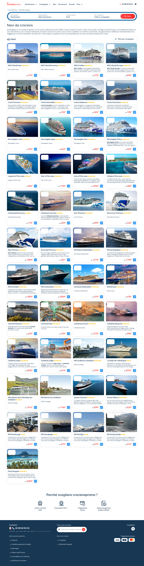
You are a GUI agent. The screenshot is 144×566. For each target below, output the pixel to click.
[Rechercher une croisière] (83, 529)
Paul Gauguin (13, 471)
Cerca (127, 16)
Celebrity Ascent (81, 324)
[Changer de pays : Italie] (10, 528)
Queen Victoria (80, 397)
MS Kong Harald (113, 434)
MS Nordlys (79, 434)
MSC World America (49, 65)
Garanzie (14, 540)
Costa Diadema (80, 102)
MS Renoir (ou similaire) (51, 397)
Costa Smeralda (47, 102)
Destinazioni (31, 4)
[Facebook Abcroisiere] (133, 529)
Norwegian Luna (15, 139)
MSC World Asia (14, 65)
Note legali (15, 548)
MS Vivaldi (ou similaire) (84, 361)
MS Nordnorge (14, 434)
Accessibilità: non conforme (21, 556)
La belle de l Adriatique (116, 361)
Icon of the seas (80, 176)
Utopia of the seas (114, 176)
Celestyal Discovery (16, 213)
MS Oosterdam (47, 287)
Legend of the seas (16, 176)
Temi (79, 4)
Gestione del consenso (19, 560)
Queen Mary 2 (113, 397)
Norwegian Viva (80, 139)
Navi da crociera (24, 10)
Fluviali (71, 4)
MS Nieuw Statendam (83, 250)
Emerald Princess (48, 250)
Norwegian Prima (114, 139)
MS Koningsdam (114, 250)
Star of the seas (47, 176)
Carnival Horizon (15, 324)
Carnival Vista (46, 324)
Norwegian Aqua (48, 139)
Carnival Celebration (82, 287)
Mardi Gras (111, 287)
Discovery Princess (115, 213)
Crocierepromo (13, 10)
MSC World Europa (115, 65)
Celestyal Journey (48, 213)
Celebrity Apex (14, 361)
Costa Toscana (14, 102)
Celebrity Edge (47, 361)
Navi (54, 4)
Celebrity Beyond (114, 324)
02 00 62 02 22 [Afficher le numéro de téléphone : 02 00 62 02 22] (127, 4)
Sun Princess (79, 213)
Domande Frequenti (65, 544)
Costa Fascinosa (114, 102)
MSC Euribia (79, 65)
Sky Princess (13, 250)
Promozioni (62, 4)
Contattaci (62, 540)
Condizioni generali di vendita (21, 544)
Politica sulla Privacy (18, 552)
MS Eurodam (13, 287)
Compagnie (45, 4)
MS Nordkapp (47, 434)
